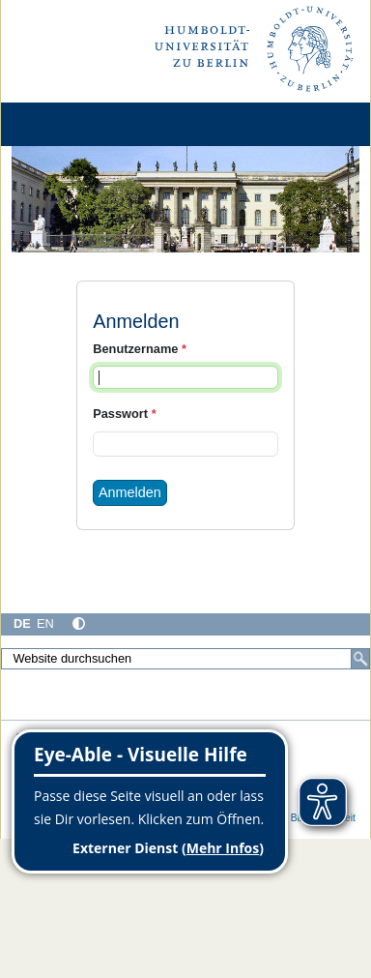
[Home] (69, 124)
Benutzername (139, 348)
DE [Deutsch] (22, 623)
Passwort (124, 413)
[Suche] (360, 658)
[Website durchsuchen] (185, 658)
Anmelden (130, 492)
